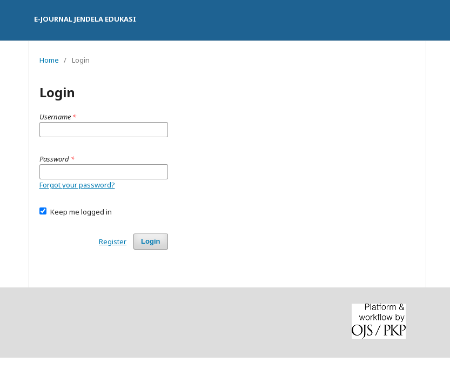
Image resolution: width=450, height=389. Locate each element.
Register (112, 241)
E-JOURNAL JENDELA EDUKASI (85, 19)
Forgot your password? (77, 185)
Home (49, 60)
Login (150, 241)
